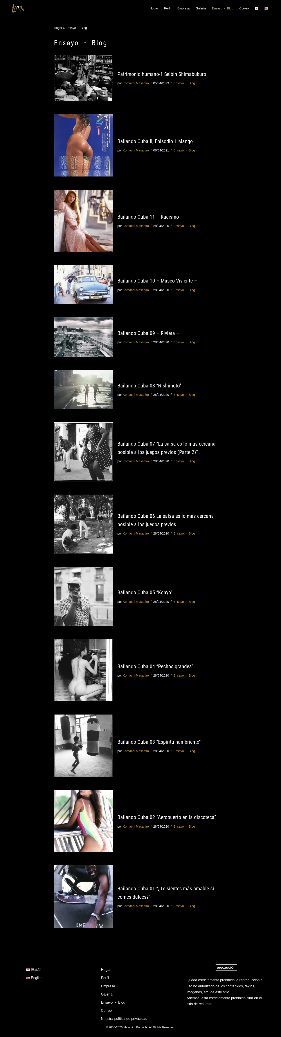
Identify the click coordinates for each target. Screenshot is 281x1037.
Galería (201, 8)
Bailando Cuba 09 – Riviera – (148, 333)
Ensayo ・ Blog (222, 8)
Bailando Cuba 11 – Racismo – (150, 217)
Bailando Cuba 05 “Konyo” (144, 592)
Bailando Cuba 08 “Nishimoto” (149, 386)
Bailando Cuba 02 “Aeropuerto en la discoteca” (166, 817)
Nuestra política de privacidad (124, 1019)
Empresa (183, 8)
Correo (244, 8)
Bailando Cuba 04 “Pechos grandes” (155, 666)
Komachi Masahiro (136, 83)
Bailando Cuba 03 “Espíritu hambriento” (159, 742)
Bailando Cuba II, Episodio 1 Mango (155, 141)
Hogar (154, 8)
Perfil (167, 8)
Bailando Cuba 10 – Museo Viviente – (157, 281)
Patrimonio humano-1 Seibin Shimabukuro (161, 74)
